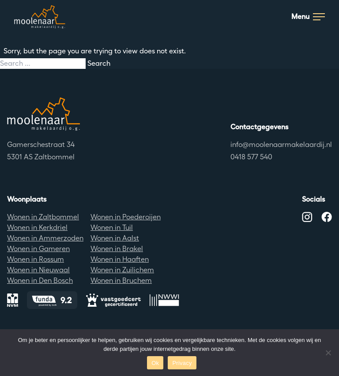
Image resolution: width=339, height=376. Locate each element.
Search (98, 63)
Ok (155, 363)
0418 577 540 (251, 157)
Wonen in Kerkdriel (37, 227)
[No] (328, 352)
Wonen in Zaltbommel (43, 217)
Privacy (182, 363)
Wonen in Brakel (116, 248)
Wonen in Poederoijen (125, 217)
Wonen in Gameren (38, 248)
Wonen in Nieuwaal (38, 270)
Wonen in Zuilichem (122, 270)
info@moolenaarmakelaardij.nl (281, 144)
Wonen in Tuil (111, 227)
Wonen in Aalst (114, 238)
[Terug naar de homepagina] (43, 114)
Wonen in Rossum (35, 259)
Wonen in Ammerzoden (45, 238)
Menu (308, 16)
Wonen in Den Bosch (40, 280)
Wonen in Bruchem (121, 280)
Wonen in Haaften (119, 259)
